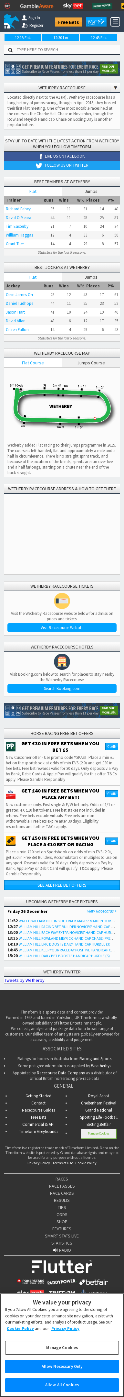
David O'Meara (18, 217)
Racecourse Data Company (61, 1073)
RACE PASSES (62, 1186)
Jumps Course (91, 363)
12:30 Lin (60, 37)
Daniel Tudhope (19, 303)
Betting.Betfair (99, 1124)
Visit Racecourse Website (62, 627)
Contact (38, 1103)
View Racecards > (102, 911)
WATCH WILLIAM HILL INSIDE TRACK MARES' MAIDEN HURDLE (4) (70, 920)
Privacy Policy (38, 1162)
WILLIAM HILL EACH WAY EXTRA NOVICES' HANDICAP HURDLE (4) (70, 932)
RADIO (62, 1250)
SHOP (62, 1222)
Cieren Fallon (17, 329)
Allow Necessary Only (62, 1366)
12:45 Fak (99, 37)
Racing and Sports (95, 1058)
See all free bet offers (62, 885)
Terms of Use (62, 1162)
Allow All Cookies (62, 1385)
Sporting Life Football (99, 1117)
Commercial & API (38, 1124)
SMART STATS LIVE (62, 1236)
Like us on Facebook (62, 156)
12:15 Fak (23, 37)
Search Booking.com (62, 688)
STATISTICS (61, 1243)
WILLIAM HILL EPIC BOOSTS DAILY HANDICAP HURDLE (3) (64, 944)
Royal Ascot (98, 1096)
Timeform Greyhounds (38, 1131)
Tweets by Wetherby (24, 980)
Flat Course (33, 363)
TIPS (62, 1207)
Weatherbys (101, 1066)
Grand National (98, 1110)
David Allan (16, 321)
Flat (32, 191)
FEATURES (61, 1229)
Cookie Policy (86, 1162)
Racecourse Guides (38, 1110)
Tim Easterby (17, 226)
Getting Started (38, 1096)
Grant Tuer (15, 244)
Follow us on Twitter (62, 165)
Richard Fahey (18, 209)
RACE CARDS (62, 1193)
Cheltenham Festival (98, 1103)
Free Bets (68, 22)
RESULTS (62, 1200)
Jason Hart (15, 312)
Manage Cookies (98, 1133)
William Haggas (19, 235)
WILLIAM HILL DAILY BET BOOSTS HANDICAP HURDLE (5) (64, 955)
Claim (112, 746)
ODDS (62, 1214)
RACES (62, 1179)
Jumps (91, 191)
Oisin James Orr (19, 294)
